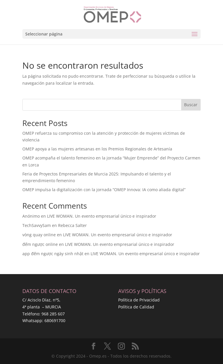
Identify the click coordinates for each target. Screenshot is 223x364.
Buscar (190, 104)
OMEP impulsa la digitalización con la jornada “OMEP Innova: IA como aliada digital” (104, 189)
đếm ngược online (40, 244)
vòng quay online (39, 234)
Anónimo (31, 216)
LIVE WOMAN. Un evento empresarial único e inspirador (101, 216)
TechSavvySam (36, 225)
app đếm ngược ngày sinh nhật (52, 253)
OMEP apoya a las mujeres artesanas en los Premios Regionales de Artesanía (97, 149)
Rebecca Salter (72, 225)
